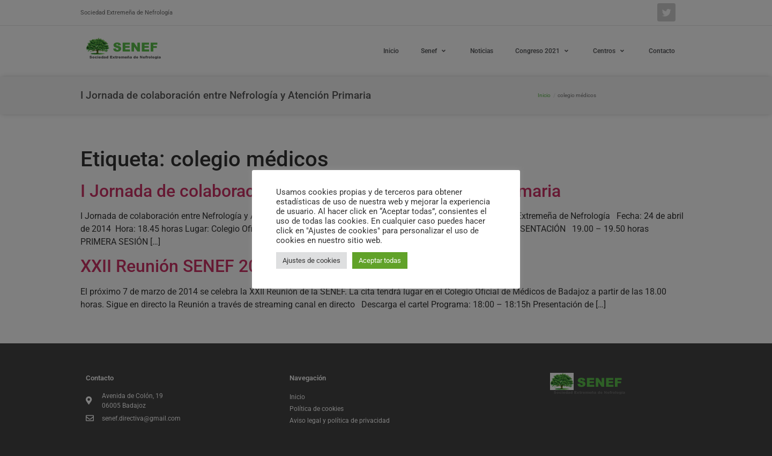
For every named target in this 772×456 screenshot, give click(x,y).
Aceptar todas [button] (380, 260)
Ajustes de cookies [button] (311, 260)
